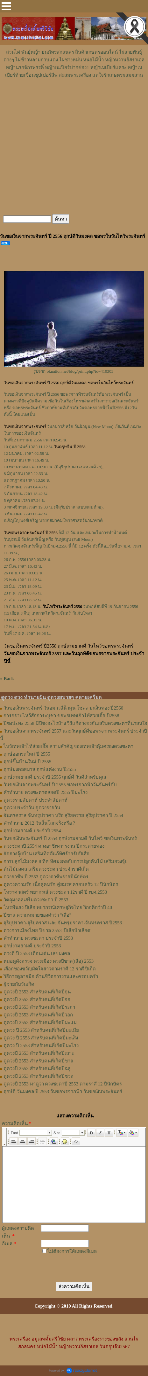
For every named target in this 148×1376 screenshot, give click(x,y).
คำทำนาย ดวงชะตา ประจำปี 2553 (38, 938)
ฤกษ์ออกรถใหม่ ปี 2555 (27, 754)
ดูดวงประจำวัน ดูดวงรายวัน (32, 807)
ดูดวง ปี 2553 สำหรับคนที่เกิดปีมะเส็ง (41, 1037)
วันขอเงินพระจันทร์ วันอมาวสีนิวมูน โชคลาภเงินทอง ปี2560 (63, 708)
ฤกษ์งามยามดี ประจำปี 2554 (32, 830)
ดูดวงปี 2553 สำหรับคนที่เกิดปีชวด (39, 1076)
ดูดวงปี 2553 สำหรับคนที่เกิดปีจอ (37, 999)
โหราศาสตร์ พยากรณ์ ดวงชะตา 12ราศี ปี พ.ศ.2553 (55, 892)
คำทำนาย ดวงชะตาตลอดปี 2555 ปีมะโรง (46, 792)
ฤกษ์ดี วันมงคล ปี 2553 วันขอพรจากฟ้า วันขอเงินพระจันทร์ (63, 1091)
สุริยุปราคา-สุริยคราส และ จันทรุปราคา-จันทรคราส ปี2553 (63, 922)
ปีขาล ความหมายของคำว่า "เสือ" (37, 915)
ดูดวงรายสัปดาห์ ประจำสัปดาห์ (35, 800)
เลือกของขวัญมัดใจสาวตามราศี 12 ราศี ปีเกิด (50, 968)
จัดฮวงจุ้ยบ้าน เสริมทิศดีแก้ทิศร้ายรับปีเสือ (46, 853)
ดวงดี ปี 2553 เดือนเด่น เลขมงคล (37, 953)
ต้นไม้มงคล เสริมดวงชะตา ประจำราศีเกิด (46, 869)
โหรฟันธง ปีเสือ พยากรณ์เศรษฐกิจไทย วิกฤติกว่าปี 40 (58, 907)
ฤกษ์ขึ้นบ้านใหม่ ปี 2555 (28, 761)
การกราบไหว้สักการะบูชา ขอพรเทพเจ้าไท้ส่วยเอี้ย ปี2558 (61, 715)
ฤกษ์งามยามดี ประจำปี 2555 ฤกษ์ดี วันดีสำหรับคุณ (55, 777)
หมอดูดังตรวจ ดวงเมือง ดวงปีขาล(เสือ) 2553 (49, 961)
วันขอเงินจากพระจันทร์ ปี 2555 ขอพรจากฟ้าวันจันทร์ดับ (60, 784)
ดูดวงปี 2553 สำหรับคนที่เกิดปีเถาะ (39, 1053)
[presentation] (78, 1263)
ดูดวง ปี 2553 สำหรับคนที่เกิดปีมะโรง (41, 1045)
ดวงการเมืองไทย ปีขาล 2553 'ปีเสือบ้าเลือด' (47, 930)
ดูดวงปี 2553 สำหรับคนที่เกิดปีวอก (38, 1014)
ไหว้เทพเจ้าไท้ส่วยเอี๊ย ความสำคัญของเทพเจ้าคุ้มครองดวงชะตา (68, 746)
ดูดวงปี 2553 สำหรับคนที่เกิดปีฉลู (37, 1068)
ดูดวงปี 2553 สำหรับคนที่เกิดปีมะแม (40, 1022)
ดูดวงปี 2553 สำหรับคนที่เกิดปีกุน (37, 991)
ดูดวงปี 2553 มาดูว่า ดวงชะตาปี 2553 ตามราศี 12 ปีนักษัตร (63, 1083)
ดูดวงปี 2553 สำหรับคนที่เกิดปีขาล (38, 1060)
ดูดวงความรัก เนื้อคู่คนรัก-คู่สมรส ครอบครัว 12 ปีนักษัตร (61, 884)
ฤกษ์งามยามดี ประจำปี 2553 (32, 945)
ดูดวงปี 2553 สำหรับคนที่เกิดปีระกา (39, 1007)
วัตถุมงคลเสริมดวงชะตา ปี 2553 (36, 899)
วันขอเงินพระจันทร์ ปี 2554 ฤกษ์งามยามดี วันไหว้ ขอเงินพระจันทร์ (70, 838)
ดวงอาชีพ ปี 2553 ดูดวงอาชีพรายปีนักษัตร (46, 876)
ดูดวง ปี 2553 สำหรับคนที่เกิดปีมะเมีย (41, 1030)
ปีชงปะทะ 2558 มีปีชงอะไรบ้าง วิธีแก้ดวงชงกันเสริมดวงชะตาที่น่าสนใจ (75, 723)
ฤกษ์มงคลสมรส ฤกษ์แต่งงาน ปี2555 (40, 769)
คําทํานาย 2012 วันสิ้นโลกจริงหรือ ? (39, 823)
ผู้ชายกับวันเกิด (19, 984)
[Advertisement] (74, 98)
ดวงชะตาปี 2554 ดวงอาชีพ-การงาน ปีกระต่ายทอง (54, 846)
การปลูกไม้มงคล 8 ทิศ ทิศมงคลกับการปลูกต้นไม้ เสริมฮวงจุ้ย (66, 861)
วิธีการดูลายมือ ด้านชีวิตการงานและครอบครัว (51, 976)
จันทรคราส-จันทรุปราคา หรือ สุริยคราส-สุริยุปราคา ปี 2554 (63, 815)
